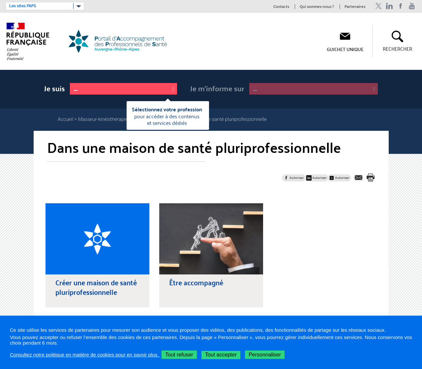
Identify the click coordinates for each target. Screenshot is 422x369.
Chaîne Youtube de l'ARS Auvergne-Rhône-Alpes (411, 6)
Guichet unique (345, 49)
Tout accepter (221, 354)
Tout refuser (179, 354)
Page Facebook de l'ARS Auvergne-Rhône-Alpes (400, 6)
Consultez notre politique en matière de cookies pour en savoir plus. (85, 354)
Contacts (281, 7)
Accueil (65, 119)
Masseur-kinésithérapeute (106, 119)
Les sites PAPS (22, 6)
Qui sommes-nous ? (317, 7)
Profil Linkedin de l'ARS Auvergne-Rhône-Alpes (389, 6)
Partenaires (355, 7)
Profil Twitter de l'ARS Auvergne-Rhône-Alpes (378, 6)
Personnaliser (265, 354)
